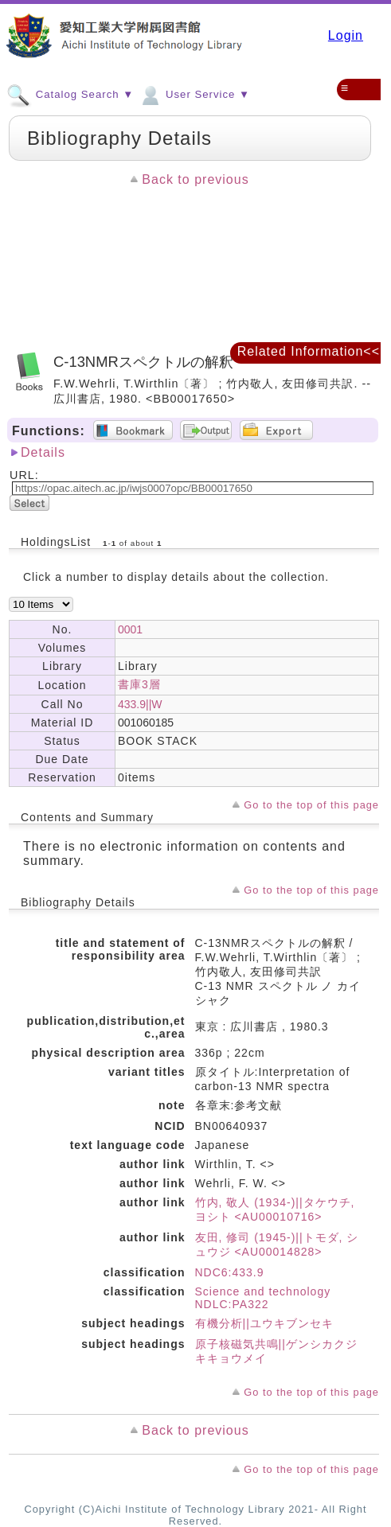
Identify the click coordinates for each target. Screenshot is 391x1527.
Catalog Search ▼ (70, 94)
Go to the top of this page (311, 805)
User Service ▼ (194, 94)
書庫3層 (139, 684)
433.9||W (140, 704)
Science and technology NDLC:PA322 (263, 1298)
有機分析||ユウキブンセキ (264, 1323)
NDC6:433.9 (229, 1272)
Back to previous (195, 179)
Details (43, 452)
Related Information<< (308, 351)
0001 (130, 629)
